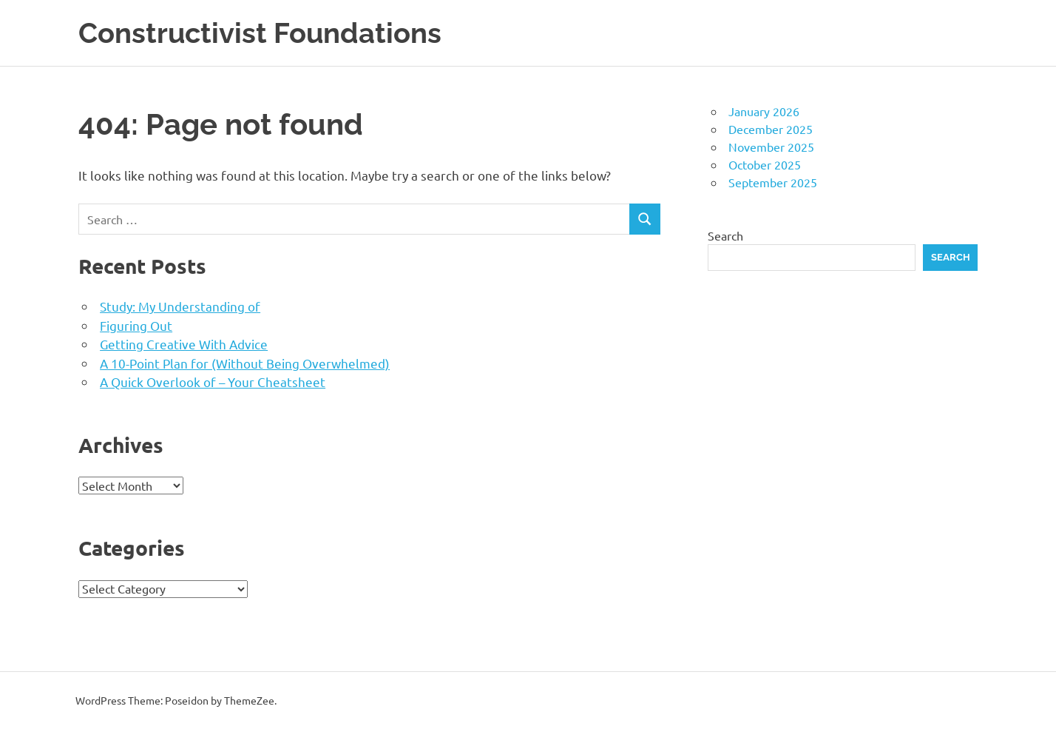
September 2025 (772, 182)
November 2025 (771, 146)
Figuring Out (136, 325)
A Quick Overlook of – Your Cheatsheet (212, 381)
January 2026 (763, 111)
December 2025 (770, 128)
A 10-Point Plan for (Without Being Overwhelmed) (245, 363)
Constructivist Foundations (259, 33)
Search (725, 235)
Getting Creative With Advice (184, 344)
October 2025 (764, 164)
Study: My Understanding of (180, 306)
